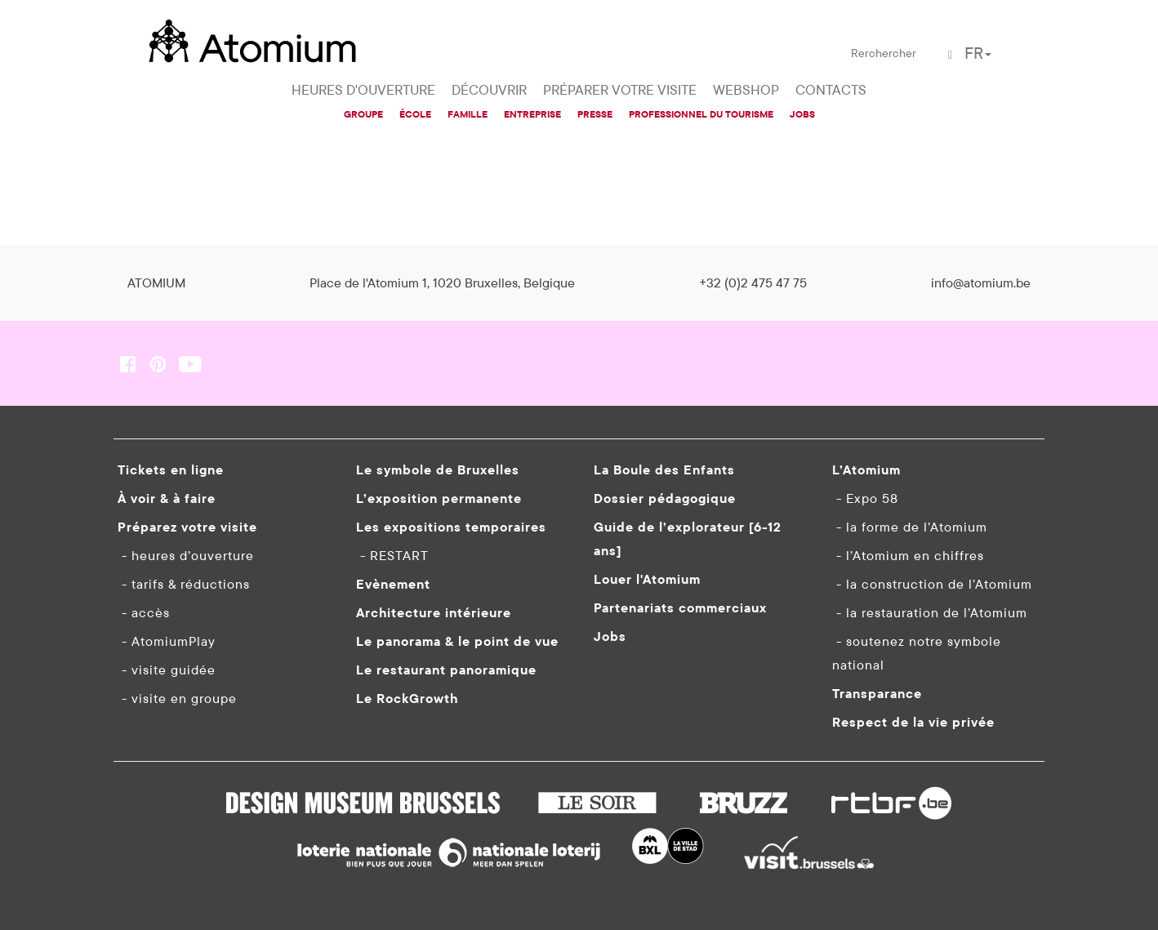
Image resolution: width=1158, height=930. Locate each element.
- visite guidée (167, 669)
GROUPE (363, 114)
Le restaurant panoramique (446, 669)
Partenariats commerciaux (680, 607)
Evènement (393, 584)
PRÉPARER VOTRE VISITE (620, 90)
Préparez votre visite (187, 526)
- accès (144, 612)
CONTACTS (830, 90)
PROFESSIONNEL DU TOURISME (701, 114)
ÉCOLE (415, 114)
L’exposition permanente (439, 498)
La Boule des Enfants (664, 469)
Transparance (877, 693)
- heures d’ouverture (186, 555)
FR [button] (977, 52)
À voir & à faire (167, 498)
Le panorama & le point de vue (457, 641)
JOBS (802, 114)
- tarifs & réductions (184, 584)
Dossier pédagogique (665, 498)
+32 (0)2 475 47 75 (753, 282)
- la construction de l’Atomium (932, 584)
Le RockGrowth (407, 698)
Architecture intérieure (433, 612)
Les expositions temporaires (451, 526)
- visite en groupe (177, 698)
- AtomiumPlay (167, 641)
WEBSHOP (746, 90)
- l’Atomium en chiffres (908, 555)
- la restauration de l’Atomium (929, 612)
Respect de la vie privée (913, 722)
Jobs (610, 636)
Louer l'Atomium (647, 579)
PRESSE (594, 114)
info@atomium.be (981, 282)
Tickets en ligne (171, 469)
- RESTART (392, 555)
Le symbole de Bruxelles (437, 469)
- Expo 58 (865, 498)
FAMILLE (468, 114)
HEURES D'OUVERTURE (363, 90)
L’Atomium (866, 469)
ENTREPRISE (532, 114)
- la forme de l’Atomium (909, 526)
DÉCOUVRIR (489, 90)
